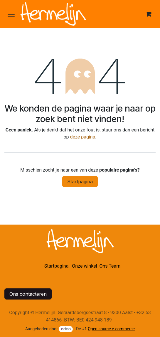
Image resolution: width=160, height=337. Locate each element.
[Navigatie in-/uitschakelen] (11, 14)
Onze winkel (84, 266)
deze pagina (82, 137)
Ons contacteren (28, 294)
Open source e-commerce (111, 328)
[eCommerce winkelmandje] (149, 14)
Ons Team (110, 266)
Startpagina (80, 181)
